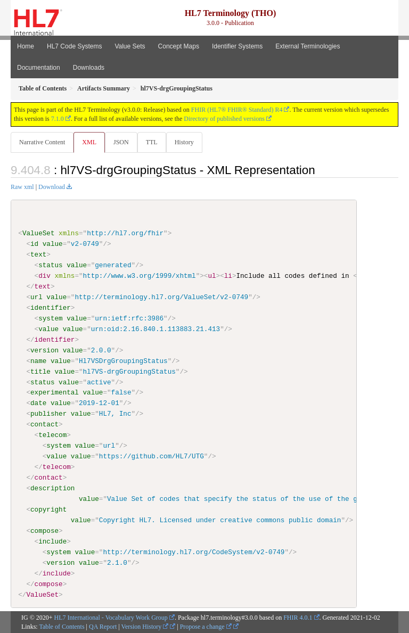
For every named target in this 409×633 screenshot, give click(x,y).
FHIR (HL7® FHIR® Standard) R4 (237, 109)
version (44, 350)
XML (89, 142)
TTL (152, 142)
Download (51, 187)
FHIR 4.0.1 (297, 617)
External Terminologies (307, 46)
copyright (48, 509)
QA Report (103, 626)
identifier (50, 308)
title (40, 371)
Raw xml (22, 187)
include (52, 541)
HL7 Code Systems (74, 46)
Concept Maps (178, 46)
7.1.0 (57, 118)
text (38, 254)
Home (25, 46)
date (38, 403)
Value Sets (129, 46)
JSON (121, 142)
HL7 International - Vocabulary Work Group (111, 617)
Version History (145, 626)
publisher (48, 413)
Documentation (38, 67)
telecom (52, 435)
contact (44, 424)
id (34, 244)
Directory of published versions (224, 118)
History (184, 142)
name (38, 360)
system (50, 318)
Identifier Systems (237, 46)
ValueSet (38, 233)
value (53, 244)
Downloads (88, 67)
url (36, 297)
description (52, 488)
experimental (54, 392)
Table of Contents (61, 626)
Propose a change (206, 626)
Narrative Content (42, 142)
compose (44, 530)
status (50, 265)
